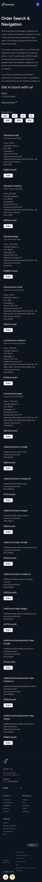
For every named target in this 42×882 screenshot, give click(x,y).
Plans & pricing (7, 802)
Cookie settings (20, 861)
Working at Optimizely (10, 826)
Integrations (6, 805)
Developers (25, 805)
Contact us (6, 779)
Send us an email (8, 102)
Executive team (7, 831)
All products (6, 800)
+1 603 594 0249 (13, 781)
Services (5, 811)
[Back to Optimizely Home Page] (8, 4)
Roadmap (6, 808)
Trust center (19, 858)
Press (4, 834)
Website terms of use (22, 855)
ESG (17, 864)
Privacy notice (20, 852)
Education (25, 811)
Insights (24, 800)
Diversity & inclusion (9, 828)
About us (6, 823)
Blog (23, 802)
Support (24, 808)
